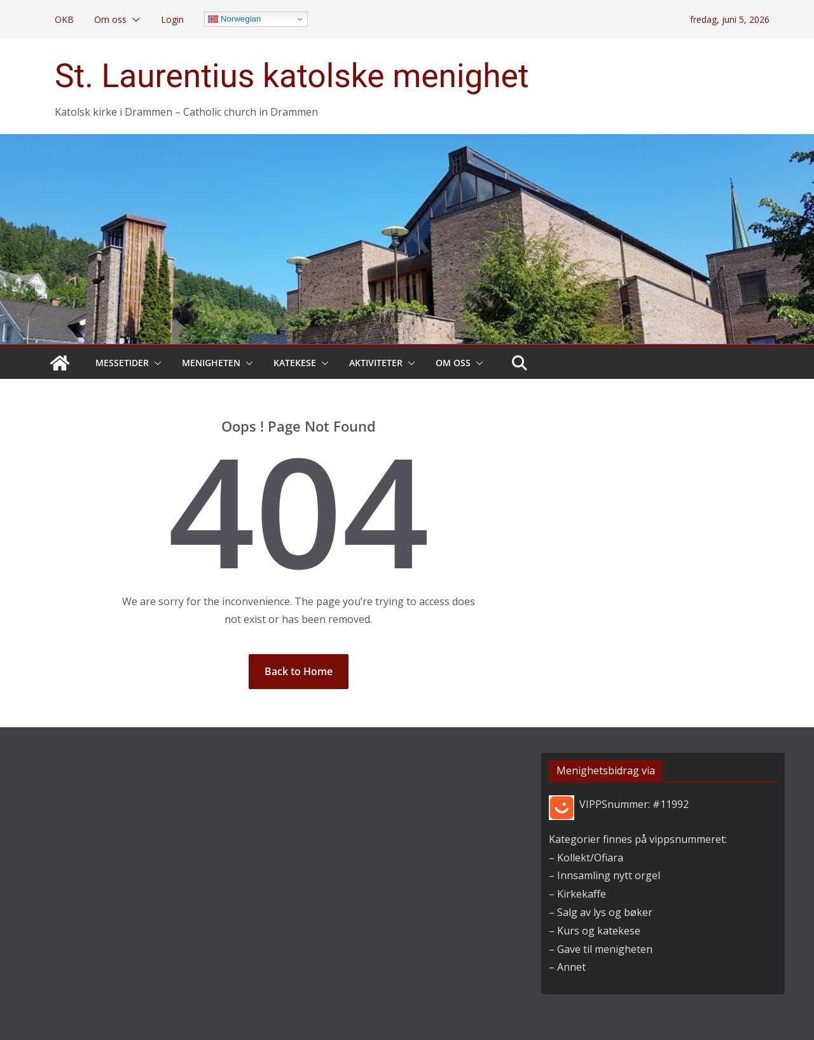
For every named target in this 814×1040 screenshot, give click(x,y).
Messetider (122, 363)
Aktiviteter (376, 363)
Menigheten (211, 363)
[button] (134, 19)
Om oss (110, 19)
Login (172, 19)
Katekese (294, 363)
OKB (64, 19)
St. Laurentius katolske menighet (292, 76)
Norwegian (234, 19)
